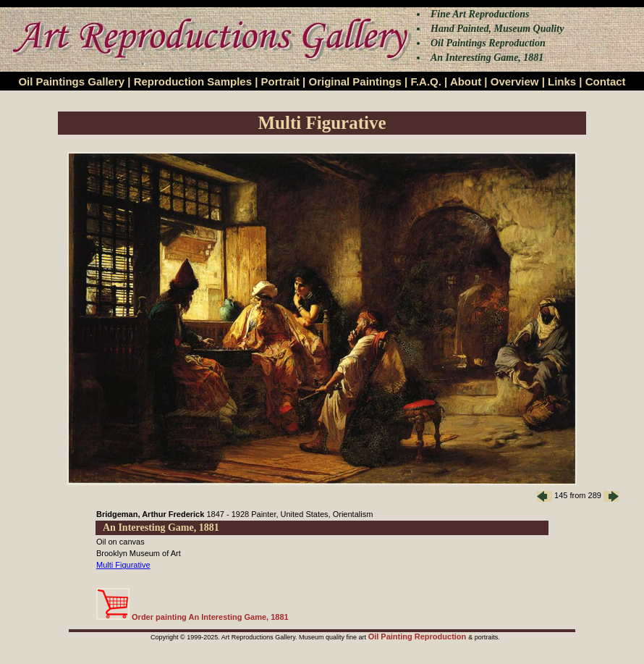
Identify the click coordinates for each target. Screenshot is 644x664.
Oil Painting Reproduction (418, 636)
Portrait (280, 81)
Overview (515, 81)
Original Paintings (354, 81)
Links (562, 81)
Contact (605, 81)
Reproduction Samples (193, 81)
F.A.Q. (425, 81)
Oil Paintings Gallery (71, 81)
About (465, 81)
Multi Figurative (123, 564)
